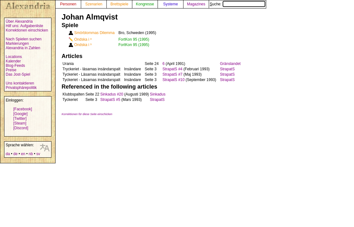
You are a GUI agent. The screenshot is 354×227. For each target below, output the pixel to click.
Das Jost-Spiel (18, 74)
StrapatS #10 (173, 80)
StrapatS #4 (172, 69)
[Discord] (20, 128)
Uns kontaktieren (20, 83)
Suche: (237, 4)
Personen (68, 4)
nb (31, 154)
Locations (14, 57)
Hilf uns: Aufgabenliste (24, 26)
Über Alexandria (19, 21)
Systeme (170, 4)
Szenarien (93, 4)
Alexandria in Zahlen (23, 48)
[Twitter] (20, 118)
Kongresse (145, 4)
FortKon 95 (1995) (133, 39)
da (8, 154)
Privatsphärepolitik (21, 87)
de (15, 154)
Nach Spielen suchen (23, 39)
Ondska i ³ (83, 39)
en (23, 154)
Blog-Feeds (15, 65)
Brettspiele (120, 4)
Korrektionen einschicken (27, 30)
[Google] (20, 114)
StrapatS (227, 69)
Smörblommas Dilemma (94, 33)
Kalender (13, 61)
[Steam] (19, 123)
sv (38, 154)
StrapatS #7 (172, 74)
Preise (11, 70)
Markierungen (17, 43)
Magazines (196, 4)
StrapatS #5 (110, 99)
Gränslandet (230, 63)
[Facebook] (22, 109)
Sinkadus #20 (111, 94)
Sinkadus (157, 94)
